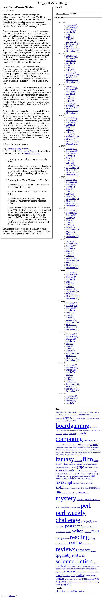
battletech (64, 421)
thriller (80, 575)
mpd (76, 493)
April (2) (70, 403)
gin (72, 467)
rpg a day (93, 551)
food (84, 464)
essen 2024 (94, 452)
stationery (70, 568)
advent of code (74, 415)
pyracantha (68, 532)
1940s (64, 412)
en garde (81, 449)
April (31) (70, 32)
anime (67, 417)
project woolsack (60, 532)
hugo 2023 (75, 476)
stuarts (82, 568)
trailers (60, 578)
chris (84, 430)
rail (90, 532)
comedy (81, 433)
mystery (11, 149)
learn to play (69, 488)
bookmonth (63, 430)
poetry (57, 527)
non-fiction (90, 499)
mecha (63, 493)
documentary (94, 447)
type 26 (71, 579)
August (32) (71, 41)
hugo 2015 (63, 474)
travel (66, 579)
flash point (68, 464)
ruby (67, 555)
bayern (69, 421)
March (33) (71, 30)
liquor (86, 488)
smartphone (92, 566)
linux (82, 488)
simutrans (84, 566)
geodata (69, 467)
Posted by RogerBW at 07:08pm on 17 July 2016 (28, 180)
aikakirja (91, 415)
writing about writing (91, 582)
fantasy (65, 459)
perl (86, 505)
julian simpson (76, 483)
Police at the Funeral (27, 151)
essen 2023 (87, 452)
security (73, 566)
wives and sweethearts (77, 582)
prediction (89, 527)
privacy (95, 527)
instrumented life (87, 479)
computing (69, 438)
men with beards (69, 493)
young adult (66, 584)
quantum (86, 532)
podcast (95, 521)
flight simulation (78, 464)
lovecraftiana (94, 488)
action (66, 415)
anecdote (97, 415)
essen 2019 (74, 452)
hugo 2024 (81, 476)
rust (75, 555)
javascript (64, 482)
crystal (94, 444)
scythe (95, 563)
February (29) (72, 89)
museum (81, 493)
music (86, 493)
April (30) (70, 63)
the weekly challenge (92, 572)
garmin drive (89, 464)
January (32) (71, 56)
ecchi (70, 449)
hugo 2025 (87, 476)
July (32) (70, 39)
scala (82, 555)
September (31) (72, 44)
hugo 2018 (84, 473)
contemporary (90, 440)
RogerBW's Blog (51, 3)
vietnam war (90, 579)
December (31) (72, 51)
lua (58, 492)
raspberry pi (66, 538)
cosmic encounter (70, 444)
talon (62, 572)
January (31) (71, 87)
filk (81, 461)
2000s (87, 412)
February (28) (72, 58)
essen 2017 (62, 452)
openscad (63, 507)
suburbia (86, 568)
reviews (25, 149)
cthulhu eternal (60, 447)
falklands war (70, 454)
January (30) (71, 396)
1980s (80, 412)
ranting (59, 538)
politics (62, 527)
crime (87, 444)
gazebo (95, 464)
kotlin (61, 487)
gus (91, 467)
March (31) (71, 60)
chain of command (71, 430)
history (68, 470)
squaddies (65, 568)
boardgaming (72, 425)
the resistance (81, 572)
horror (76, 470)
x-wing (58, 584)
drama (58, 449)
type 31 (75, 579)
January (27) (71, 25)
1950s (69, 412)
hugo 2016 (70, 473)
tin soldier (87, 575)
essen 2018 (68, 452)
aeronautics (84, 415)
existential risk (63, 454)
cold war (72, 434)
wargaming (61, 581)
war (96, 578)
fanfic (80, 454)
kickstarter (90, 483)
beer (74, 421)
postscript (73, 526)
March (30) (71, 246)
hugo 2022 (69, 476)
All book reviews (63, 591)
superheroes (92, 568)
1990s (84, 412)
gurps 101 (87, 467)
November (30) (72, 49)
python (77, 530)
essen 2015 (93, 449)
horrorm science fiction (87, 471)
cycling (66, 447)
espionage (86, 449)
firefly (96, 460)
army (72, 418)
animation (59, 418)
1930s (61, 412)
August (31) (71, 103)
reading (18, 149)
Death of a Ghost (32, 153)
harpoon (95, 467)
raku (95, 530)
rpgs (59, 555)
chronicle (88, 430)
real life (75, 543)
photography (87, 521)
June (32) (70, 37)
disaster (79, 447)
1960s (73, 412)
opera (67, 507)
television (70, 571)
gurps (80, 467)
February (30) (72, 27)
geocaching (63, 467)
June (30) (70, 68)
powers (84, 527)
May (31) (70, 34)
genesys (58, 467)
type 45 (80, 579)
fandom (77, 454)
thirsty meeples (65, 575)
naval (79, 499)
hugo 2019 (91, 474)
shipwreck (78, 566)
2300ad (96, 412)
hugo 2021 (62, 476)
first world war (59, 464)
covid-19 (82, 444)
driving (63, 449)
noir (83, 500)
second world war (63, 566)
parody (72, 507)
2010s (91, 412)
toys (94, 575)
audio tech (89, 418)
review (90, 544)
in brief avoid (74, 478)
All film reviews (78, 591)
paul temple (77, 507)
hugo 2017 (77, 474)
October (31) (71, 46)
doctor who (86, 447)
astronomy (77, 418)
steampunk (77, 568)
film (87, 459)
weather (69, 582)
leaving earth (76, 488)
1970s (76, 412)
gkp (75, 467)
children (79, 430)
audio (83, 418)
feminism (77, 461)
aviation (95, 418)
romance (83, 549)
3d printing (59, 415)
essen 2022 (81, 452)
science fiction (74, 561)
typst (84, 578)
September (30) (72, 75)
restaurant (85, 544)
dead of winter (72, 447)
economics (75, 449)
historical (60, 470)
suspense (58, 572)
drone (67, 449)
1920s (57, 412)
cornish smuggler (60, 444)
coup (76, 444)
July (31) (70, 70)
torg (92, 575)
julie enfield (84, 483)
